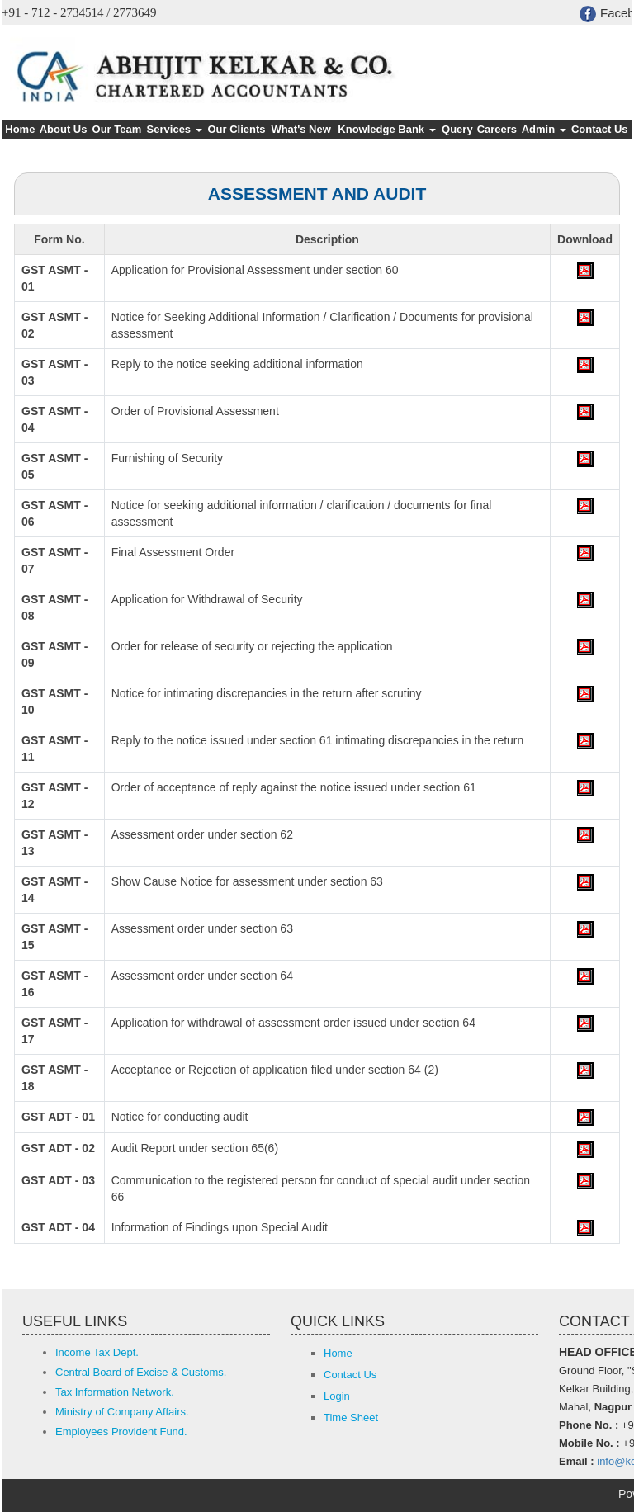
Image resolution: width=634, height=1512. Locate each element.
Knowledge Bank (386, 129)
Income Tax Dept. (97, 1352)
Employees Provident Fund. (121, 1431)
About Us (64, 129)
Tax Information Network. (114, 1392)
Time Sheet (351, 1417)
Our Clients (236, 129)
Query (457, 129)
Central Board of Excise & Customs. (140, 1372)
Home (20, 129)
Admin (544, 129)
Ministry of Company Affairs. (122, 1412)
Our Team (117, 129)
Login (337, 1396)
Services (174, 129)
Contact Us (599, 129)
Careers (497, 129)
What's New (300, 129)
